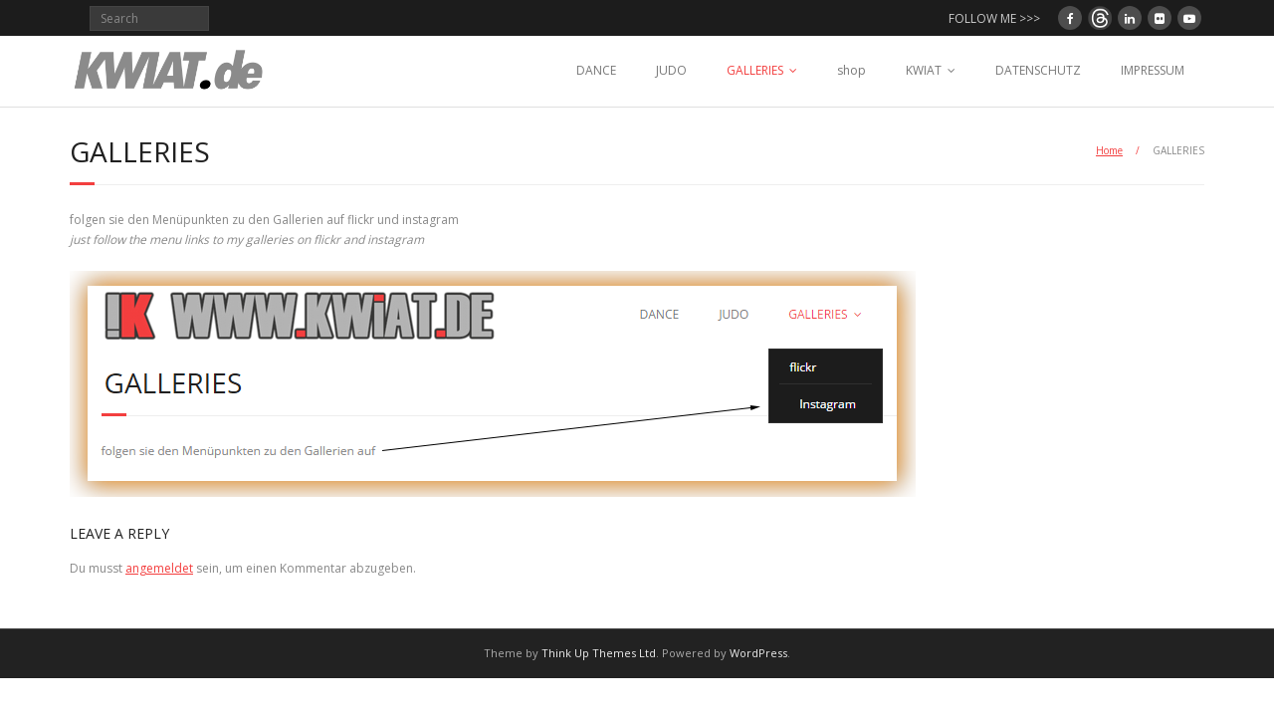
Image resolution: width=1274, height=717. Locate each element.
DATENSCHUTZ (1038, 70)
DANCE (596, 70)
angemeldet (159, 568)
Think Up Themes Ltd (598, 652)
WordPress (758, 652)
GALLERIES (755, 70)
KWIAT (924, 70)
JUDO (671, 70)
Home (1109, 150)
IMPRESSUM (1152, 70)
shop (851, 70)
